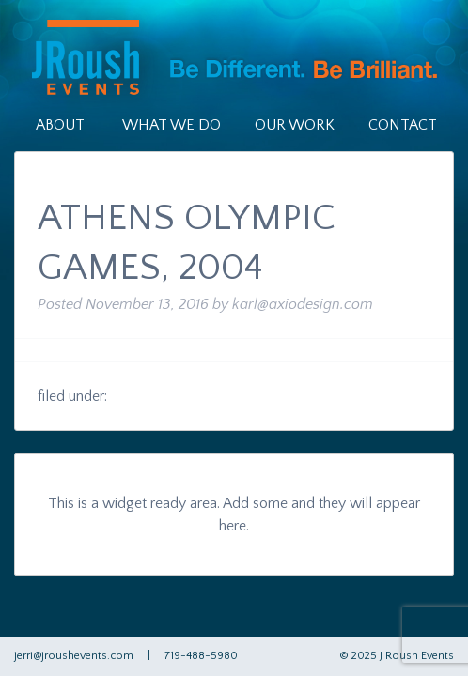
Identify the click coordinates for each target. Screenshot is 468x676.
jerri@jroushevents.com (73, 656)
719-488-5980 (201, 656)
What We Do (171, 124)
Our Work (295, 124)
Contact (402, 124)
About (60, 124)
